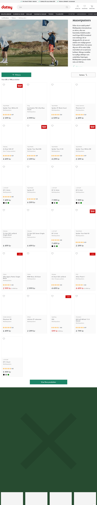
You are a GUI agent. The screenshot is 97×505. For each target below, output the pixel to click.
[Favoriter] (84, 7)
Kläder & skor (18, 14)
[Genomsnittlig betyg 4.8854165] (79, 242)
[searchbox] (39, 7)
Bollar (29, 14)
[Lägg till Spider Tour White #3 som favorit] (4, 85)
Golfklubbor (6, 14)
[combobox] (44, 7)
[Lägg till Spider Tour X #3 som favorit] (52, 126)
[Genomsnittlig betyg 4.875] (79, 327)
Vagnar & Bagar (40, 14)
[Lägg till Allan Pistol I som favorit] (76, 253)
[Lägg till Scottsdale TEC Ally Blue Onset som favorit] (28, 85)
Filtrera (16, 75)
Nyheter (72, 14)
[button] (77, 6)
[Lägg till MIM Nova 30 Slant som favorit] (28, 253)
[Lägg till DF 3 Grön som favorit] (4, 167)
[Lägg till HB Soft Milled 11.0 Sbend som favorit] (76, 296)
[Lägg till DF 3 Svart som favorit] (4, 338)
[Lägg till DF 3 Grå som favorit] (52, 210)
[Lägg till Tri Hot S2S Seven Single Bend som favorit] (28, 210)
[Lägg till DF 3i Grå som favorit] (76, 167)
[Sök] (67, 7)
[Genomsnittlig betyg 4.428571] (55, 327)
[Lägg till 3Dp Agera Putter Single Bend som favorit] (4, 253)
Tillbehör (59, 14)
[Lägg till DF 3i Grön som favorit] (52, 167)
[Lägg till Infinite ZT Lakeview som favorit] (28, 296)
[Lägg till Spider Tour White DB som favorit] (76, 126)
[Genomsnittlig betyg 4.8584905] (31, 156)
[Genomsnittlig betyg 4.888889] (7, 115)
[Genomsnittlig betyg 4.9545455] (31, 199)
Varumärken (81, 14)
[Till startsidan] (6, 7)
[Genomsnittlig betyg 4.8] (7, 197)
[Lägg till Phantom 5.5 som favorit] (76, 85)
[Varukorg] (92, 7)
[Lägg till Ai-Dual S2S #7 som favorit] (4, 126)
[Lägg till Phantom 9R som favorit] (4, 296)
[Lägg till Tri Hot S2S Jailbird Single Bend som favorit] (4, 210)
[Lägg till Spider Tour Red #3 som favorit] (76, 210)
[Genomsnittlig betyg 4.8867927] (79, 156)
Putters (14, 18)
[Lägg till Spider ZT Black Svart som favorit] (52, 85)
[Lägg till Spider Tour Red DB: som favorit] (28, 126)
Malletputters (22, 18)
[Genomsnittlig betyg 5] (55, 115)
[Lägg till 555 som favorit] (52, 296)
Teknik (51, 14)
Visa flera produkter (48, 382)
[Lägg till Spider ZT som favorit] (28, 167)
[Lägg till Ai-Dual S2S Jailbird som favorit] (52, 253)
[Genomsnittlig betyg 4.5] (7, 285)
